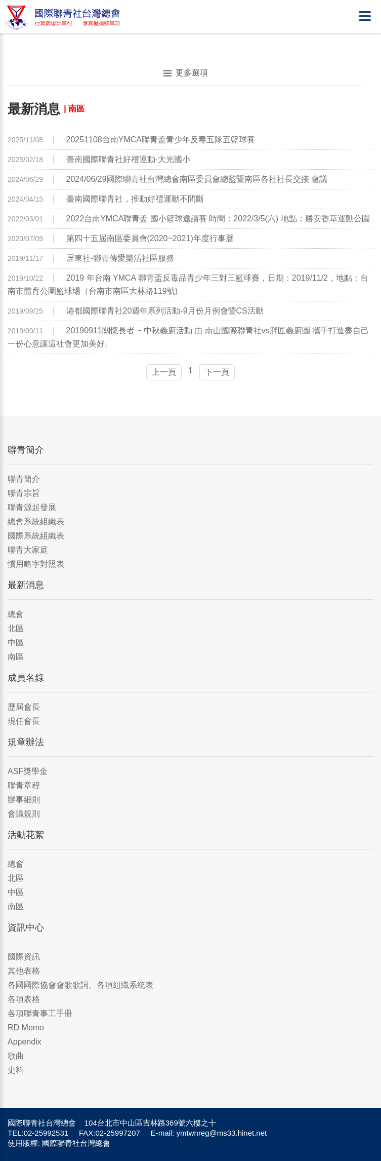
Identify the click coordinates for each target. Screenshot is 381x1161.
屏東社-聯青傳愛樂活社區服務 (120, 258)
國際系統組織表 (36, 535)
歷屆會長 (24, 707)
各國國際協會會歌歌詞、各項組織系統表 (80, 985)
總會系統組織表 (36, 521)
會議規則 (24, 813)
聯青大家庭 (28, 550)
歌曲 (16, 1056)
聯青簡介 (24, 479)
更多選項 (185, 73)
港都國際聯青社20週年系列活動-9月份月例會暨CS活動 (165, 310)
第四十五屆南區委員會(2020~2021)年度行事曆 (150, 238)
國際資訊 (24, 956)
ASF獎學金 (28, 771)
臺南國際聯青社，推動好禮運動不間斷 (135, 199)
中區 (16, 642)
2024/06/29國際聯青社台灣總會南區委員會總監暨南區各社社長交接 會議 (197, 179)
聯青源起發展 (32, 507)
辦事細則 (24, 799)
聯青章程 (24, 785)
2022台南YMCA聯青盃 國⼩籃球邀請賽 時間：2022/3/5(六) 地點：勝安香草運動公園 (218, 218)
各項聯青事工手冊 (40, 1013)
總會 (16, 614)
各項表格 (24, 999)
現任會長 (24, 721)
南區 (16, 656)
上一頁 (164, 372)
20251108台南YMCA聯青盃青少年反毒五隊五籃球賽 (160, 139)
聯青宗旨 (24, 493)
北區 (16, 628)
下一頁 (217, 372)
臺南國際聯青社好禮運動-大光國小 (128, 159)
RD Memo (26, 1027)
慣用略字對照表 (36, 564)
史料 (16, 1070)
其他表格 (24, 970)
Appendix (24, 1041)
